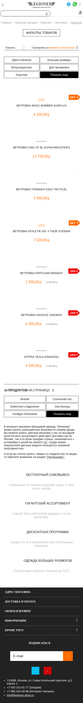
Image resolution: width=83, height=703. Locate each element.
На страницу (29, 390)
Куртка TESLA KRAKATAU (41, 356)
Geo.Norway (62, 406)
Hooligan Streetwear (24, 413)
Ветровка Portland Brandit (41, 273)
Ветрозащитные (22, 67)
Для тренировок (59, 67)
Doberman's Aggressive (24, 406)
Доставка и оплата (20, 601)
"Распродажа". (55, 457)
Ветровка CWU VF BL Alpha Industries (41, 147)
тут (45, 442)
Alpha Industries (21, 60)
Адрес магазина (18, 592)
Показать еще (59, 74)
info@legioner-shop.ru (20, 695)
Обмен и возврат (18, 611)
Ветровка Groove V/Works (41, 315)
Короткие (21, 74)
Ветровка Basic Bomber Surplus (41, 105)
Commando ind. (62, 399)
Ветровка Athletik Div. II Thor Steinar (41, 231)
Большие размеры (59, 60)
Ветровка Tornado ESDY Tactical (41, 189)
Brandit (24, 399)
